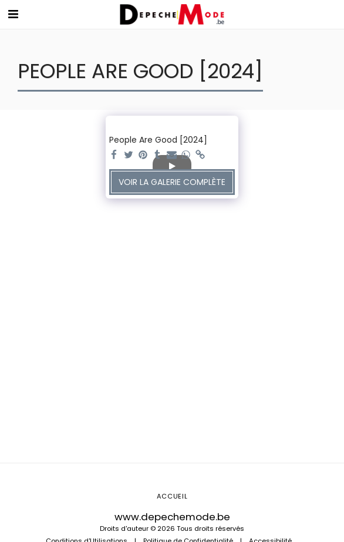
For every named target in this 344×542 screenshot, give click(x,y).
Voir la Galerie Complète (172, 182)
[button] (13, 14)
